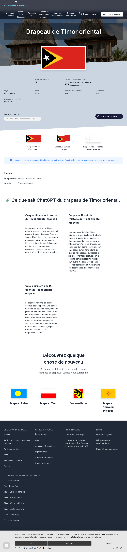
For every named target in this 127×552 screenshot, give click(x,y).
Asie (6, 454)
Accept (69, 543)
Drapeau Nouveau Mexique (108, 407)
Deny (31, 543)
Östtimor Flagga (11, 520)
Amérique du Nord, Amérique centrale (17, 442)
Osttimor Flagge (11, 480)
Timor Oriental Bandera (14, 492)
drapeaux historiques (44, 457)
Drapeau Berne (78, 403)
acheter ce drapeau (109, 116)
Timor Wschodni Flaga (14, 503)
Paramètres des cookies (107, 449)
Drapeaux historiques (71, 14)
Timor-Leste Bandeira (14, 509)
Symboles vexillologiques (76, 434)
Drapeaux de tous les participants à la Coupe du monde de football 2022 (77, 443)
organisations (41, 451)
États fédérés (41, 434)
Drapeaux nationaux (9, 14)
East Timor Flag (11, 486)
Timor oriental (10, 93)
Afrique (7, 434)
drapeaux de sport (43, 463)
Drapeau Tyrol (48, 403)
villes (37, 440)
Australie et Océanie (13, 460)
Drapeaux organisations (57, 14)
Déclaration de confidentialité (103, 442)
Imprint (114, 548)
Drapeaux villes (32, 14)
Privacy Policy (121, 548)
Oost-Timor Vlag (11, 514)
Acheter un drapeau (112, 14)
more (108, 543)
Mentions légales (104, 434)
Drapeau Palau (19, 403)
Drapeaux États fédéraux (21, 14)
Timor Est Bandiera (13, 497)
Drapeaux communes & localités (44, 14)
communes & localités (45, 446)
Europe (7, 466)
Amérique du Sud (11, 449)
